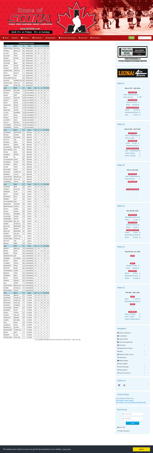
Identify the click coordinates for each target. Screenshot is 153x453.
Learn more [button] (66, 449)
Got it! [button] (141, 449)
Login (131, 38)
